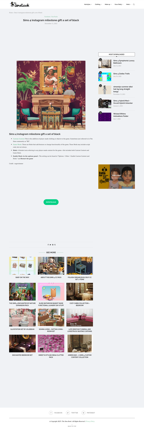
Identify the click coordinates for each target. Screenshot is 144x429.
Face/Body (118, 4)
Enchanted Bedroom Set (22, 355)
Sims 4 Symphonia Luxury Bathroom (123, 62)
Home (11, 13)
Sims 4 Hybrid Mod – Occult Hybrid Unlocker (123, 102)
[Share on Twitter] (50, 245)
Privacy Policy (90, 421)
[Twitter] (72, 413)
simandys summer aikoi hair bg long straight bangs (123, 89)
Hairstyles (87, 4)
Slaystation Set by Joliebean (22, 329)
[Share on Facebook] (48, 245)
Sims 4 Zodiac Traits (121, 74)
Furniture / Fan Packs (51, 17)
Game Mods (17, 144)
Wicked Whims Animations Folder (120, 115)
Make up (107, 4)
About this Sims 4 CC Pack (51, 277)
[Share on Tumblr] (54, 245)
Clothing (97, 4)
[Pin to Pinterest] (52, 245)
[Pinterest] (88, 413)
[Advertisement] (51, 42)
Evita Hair (116, 175)
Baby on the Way (22, 277)
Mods (128, 4)
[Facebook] (55, 413)
